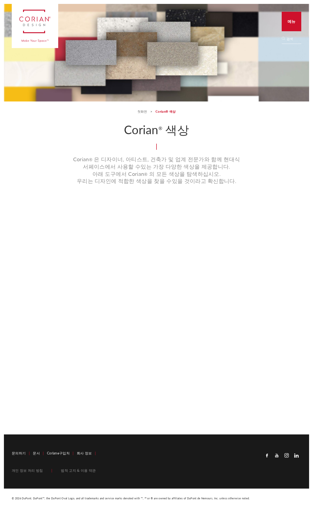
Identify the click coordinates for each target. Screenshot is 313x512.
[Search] (293, 39)
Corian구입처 (58, 453)
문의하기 (19, 453)
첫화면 (142, 111)
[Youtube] (277, 455)
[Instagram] (286, 455)
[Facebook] (267, 455)
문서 (36, 453)
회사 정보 (84, 453)
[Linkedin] (296, 455)
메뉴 (292, 21)
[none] (293, 39)
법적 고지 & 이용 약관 (78, 470)
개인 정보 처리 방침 (27, 470)
